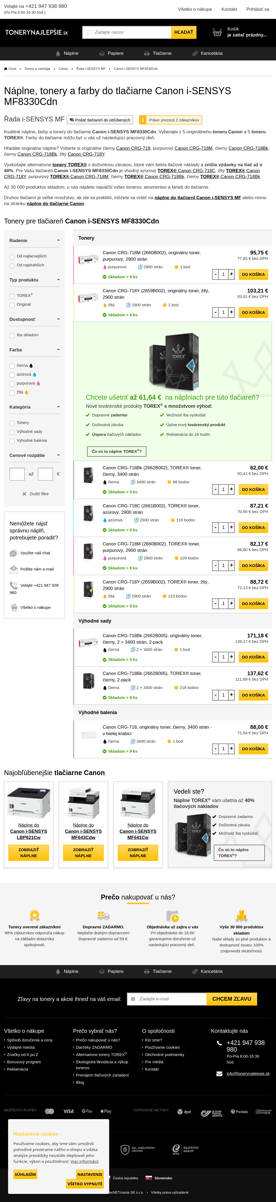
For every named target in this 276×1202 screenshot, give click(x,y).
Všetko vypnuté (84, 1183)
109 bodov (189, 558)
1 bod (185, 266)
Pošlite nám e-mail (32, 569)
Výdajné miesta (21, 1047)
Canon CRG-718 (133, 148)
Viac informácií (84, 1161)
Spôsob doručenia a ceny (30, 1040)
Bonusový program (24, 1062)
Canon (63, 69)
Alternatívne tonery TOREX (101, 1054)
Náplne (65, 53)
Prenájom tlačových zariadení (102, 1075)
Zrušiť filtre (34, 493)
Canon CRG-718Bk (248, 148)
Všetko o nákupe (195, 9)
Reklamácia (17, 1069)
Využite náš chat (30, 553)
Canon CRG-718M (194, 148)
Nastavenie (89, 1174)
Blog (80, 1082)
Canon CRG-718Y (86, 154)
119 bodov (185, 520)
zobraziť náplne (28, 852)
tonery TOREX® (70, 164)
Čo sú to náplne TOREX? (117, 451)
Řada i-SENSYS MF (91, 69)
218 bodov (189, 687)
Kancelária (207, 53)
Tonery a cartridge (37, 69)
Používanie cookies (162, 1047)
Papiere (110, 53)
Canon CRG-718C (186, 170)
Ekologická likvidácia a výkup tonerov (102, 1065)
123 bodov (177, 596)
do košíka (253, 274)
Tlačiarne (156, 53)
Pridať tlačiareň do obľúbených (99, 120)
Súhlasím (25, 1174)
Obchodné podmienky (164, 1054)
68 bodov (181, 482)
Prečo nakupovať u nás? (98, 1040)
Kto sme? (153, 1040)
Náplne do (28, 831)
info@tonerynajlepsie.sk (248, 1073)
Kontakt (229, 9)
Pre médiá (154, 1062)
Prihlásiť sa (257, 9)
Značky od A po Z (22, 1054)
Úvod (12, 69)
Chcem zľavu (231, 999)
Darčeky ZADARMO (94, 1047)
